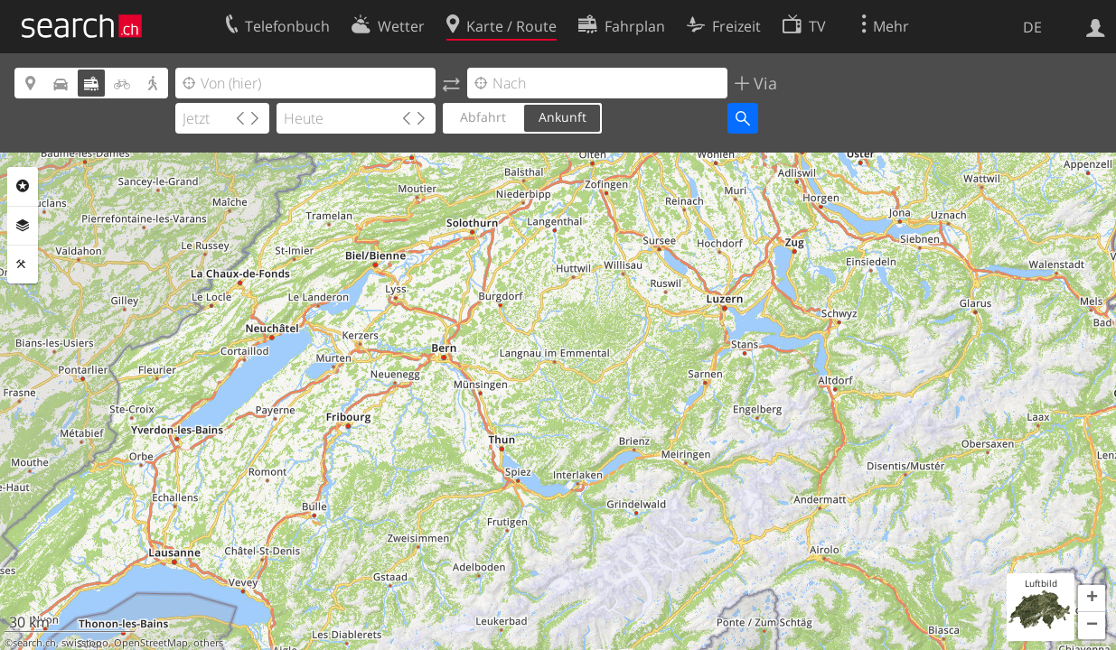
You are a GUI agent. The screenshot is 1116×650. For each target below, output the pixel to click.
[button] (1091, 598)
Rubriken (22, 186)
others (208, 642)
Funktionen (22, 264)
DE (1032, 27)
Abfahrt (483, 116)
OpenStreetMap (151, 642)
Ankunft (562, 116)
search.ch (34, 642)
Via (763, 83)
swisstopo (84, 642)
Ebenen (22, 226)
